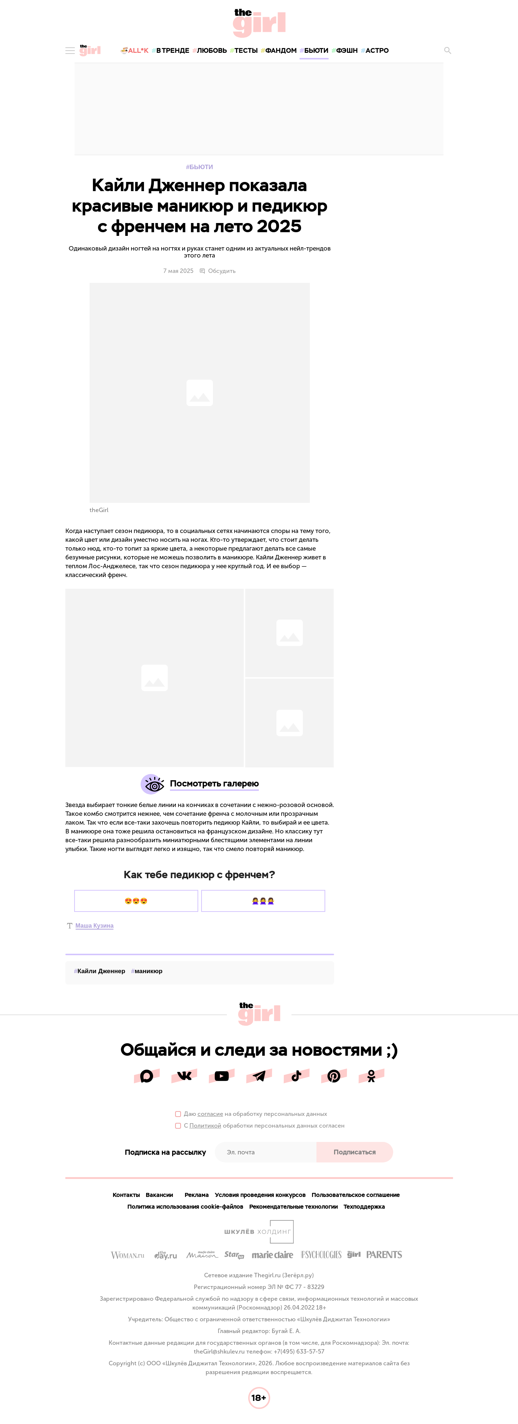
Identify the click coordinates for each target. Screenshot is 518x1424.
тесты (246, 50)
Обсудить (217, 271)
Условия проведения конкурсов (260, 1195)
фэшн (347, 50)
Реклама (197, 1195)
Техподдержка (364, 1207)
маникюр (149, 971)
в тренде (172, 50)
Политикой (205, 1125)
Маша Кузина (95, 926)
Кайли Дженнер (101, 971)
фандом (281, 50)
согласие (210, 1114)
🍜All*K (134, 50)
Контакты (126, 1195)
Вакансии (159, 1195)
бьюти (316, 50)
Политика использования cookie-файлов (185, 1207)
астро (377, 50)
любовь (212, 50)
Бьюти (201, 167)
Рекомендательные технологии (293, 1207)
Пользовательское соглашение (356, 1195)
